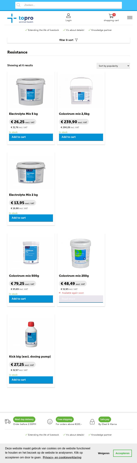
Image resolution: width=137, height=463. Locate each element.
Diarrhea (44, 345)
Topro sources (79, 376)
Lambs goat (13, 366)
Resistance (45, 381)
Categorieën (14, 335)
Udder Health (46, 376)
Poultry (11, 381)
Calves (10, 345)
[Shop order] (113, 68)
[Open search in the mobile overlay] (68, 5)
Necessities (45, 371)
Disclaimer (76, 371)
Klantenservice (80, 335)
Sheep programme (17, 405)
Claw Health (45, 340)
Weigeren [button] (104, 453)
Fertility (43, 351)
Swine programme (17, 410)
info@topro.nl (86, 312)
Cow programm (15, 400)
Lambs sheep (14, 356)
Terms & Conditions (81, 356)
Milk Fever (44, 361)
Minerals (43, 366)
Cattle (10, 340)
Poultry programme (17, 415)
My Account (77, 345)
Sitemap (75, 381)
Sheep (10, 351)
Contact (75, 340)
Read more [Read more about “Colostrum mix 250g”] (61, 220)
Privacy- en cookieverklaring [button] (62, 457)
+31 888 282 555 (30, 312)
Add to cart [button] (19, 139)
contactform (98, 316)
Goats (10, 361)
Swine (10, 371)
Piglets (10, 376)
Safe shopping (78, 351)
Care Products (48, 335)
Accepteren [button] (122, 453)
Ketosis (43, 356)
